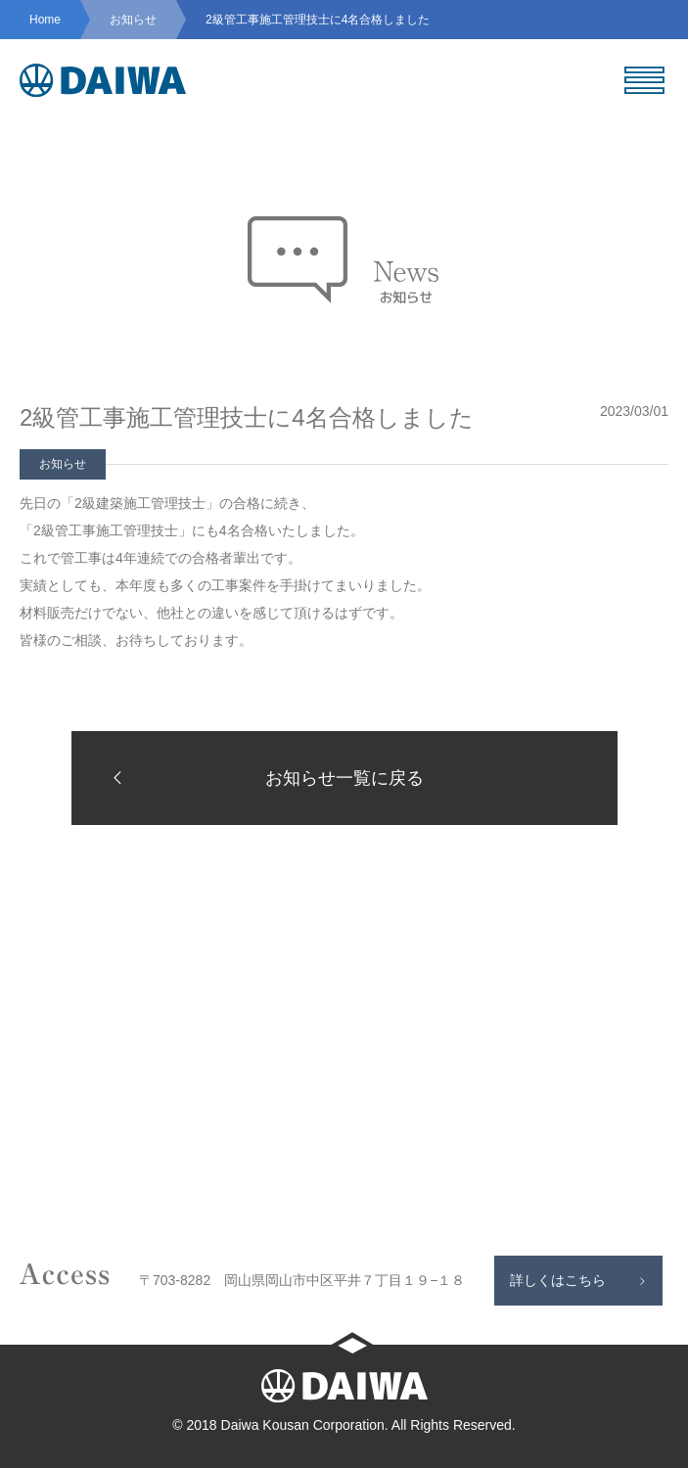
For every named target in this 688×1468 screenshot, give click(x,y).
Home (45, 19)
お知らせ (133, 19)
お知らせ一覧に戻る (262, 777)
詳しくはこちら (558, 1280)
